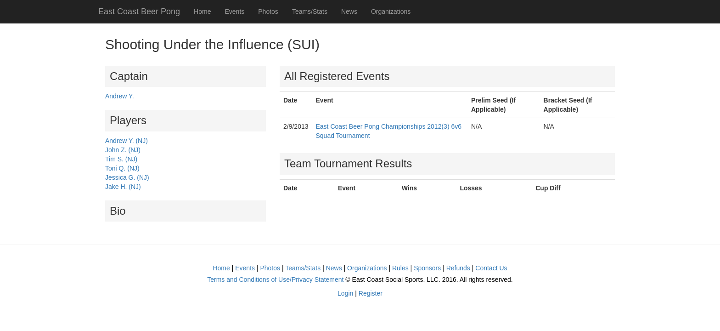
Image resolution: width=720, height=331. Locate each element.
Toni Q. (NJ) (122, 168)
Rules (400, 268)
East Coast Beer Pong (139, 11)
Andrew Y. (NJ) (126, 140)
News (349, 11)
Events (234, 11)
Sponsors (427, 268)
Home (202, 11)
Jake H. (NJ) (123, 186)
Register (370, 293)
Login (345, 293)
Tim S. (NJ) (121, 159)
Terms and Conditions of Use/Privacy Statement (275, 279)
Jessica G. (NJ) (127, 177)
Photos (268, 11)
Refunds (458, 268)
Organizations (391, 11)
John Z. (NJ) (123, 150)
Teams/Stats (309, 11)
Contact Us (491, 268)
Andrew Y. (119, 96)
